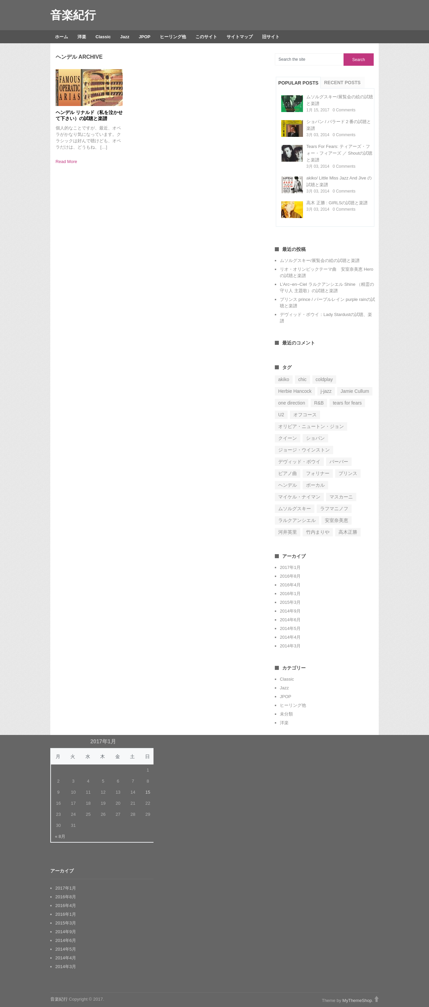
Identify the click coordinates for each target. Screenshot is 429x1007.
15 (147, 792)
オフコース (305, 414)
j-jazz (326, 391)
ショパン (315, 438)
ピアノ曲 (287, 473)
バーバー (338, 461)
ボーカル (315, 485)
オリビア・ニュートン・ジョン (311, 426)
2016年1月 (290, 593)
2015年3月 (290, 602)
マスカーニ (341, 496)
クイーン (287, 438)
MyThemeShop (357, 1000)
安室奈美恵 (336, 520)
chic (302, 379)
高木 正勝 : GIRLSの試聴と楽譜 (337, 202)
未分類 (286, 714)
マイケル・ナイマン (299, 496)
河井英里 (287, 532)
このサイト (206, 36)
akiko (283, 379)
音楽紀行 (73, 15)
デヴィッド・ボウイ (299, 461)
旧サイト (271, 36)
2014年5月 (290, 628)
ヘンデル (287, 485)
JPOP (144, 36)
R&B (319, 403)
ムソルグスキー (294, 508)
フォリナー (317, 473)
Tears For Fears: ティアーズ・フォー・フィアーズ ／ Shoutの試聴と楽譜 (339, 153)
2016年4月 (290, 584)
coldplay (324, 379)
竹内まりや (317, 532)
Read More (66, 161)
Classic (103, 36)
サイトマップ (240, 36)
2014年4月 (290, 637)
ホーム (61, 36)
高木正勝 (348, 532)
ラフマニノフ (334, 508)
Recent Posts (342, 82)
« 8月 (60, 836)
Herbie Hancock (295, 391)
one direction (291, 403)
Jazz (124, 36)
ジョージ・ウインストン (304, 450)
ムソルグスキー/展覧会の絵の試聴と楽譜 (320, 260)
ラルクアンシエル (297, 520)
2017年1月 (290, 567)
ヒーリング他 (173, 36)
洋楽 (81, 36)
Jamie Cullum (355, 391)
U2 (281, 414)
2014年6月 (290, 619)
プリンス (348, 473)
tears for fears (347, 403)
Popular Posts (298, 83)
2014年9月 (290, 611)
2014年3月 (290, 645)
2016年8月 (290, 576)
